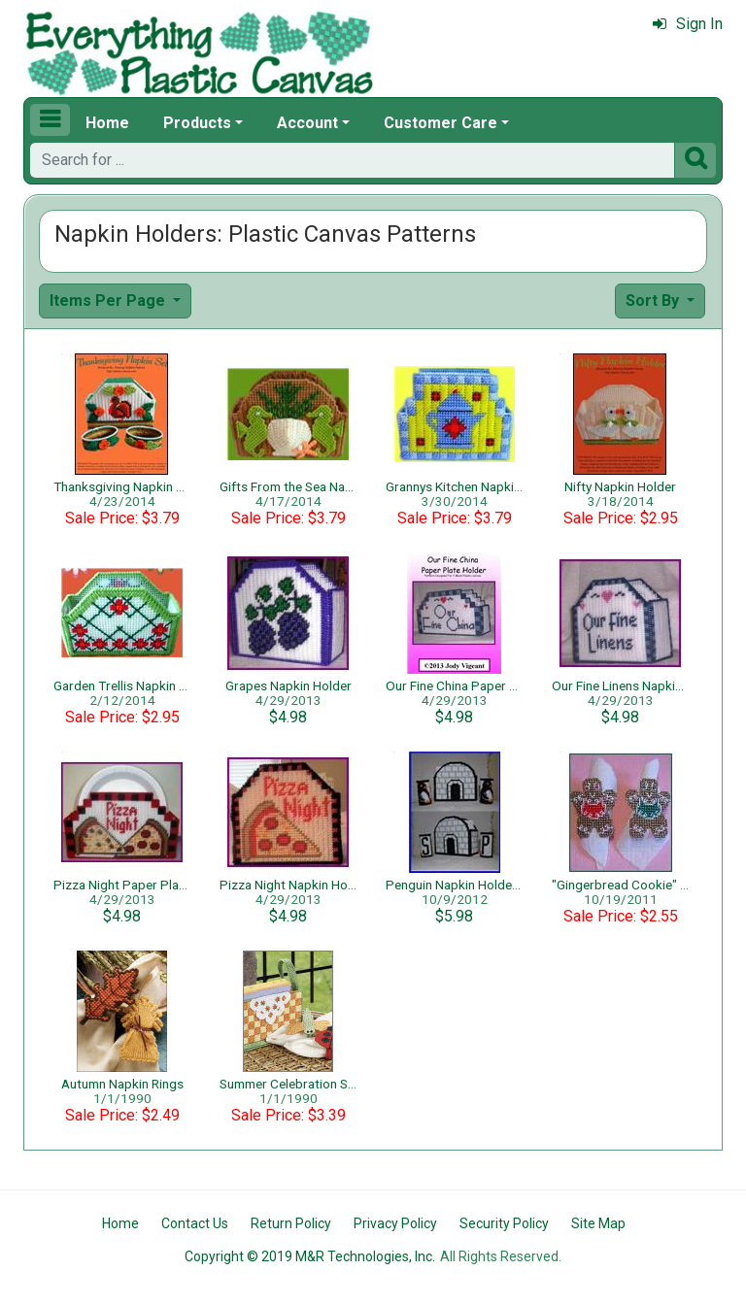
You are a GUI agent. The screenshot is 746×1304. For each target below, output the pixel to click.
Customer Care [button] (440, 123)
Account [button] (307, 123)
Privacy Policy (395, 1223)
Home (107, 123)
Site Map (598, 1223)
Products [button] (197, 123)
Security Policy (504, 1223)
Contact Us (194, 1223)
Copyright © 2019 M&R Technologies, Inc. (310, 1256)
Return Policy (291, 1223)
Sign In (688, 24)
